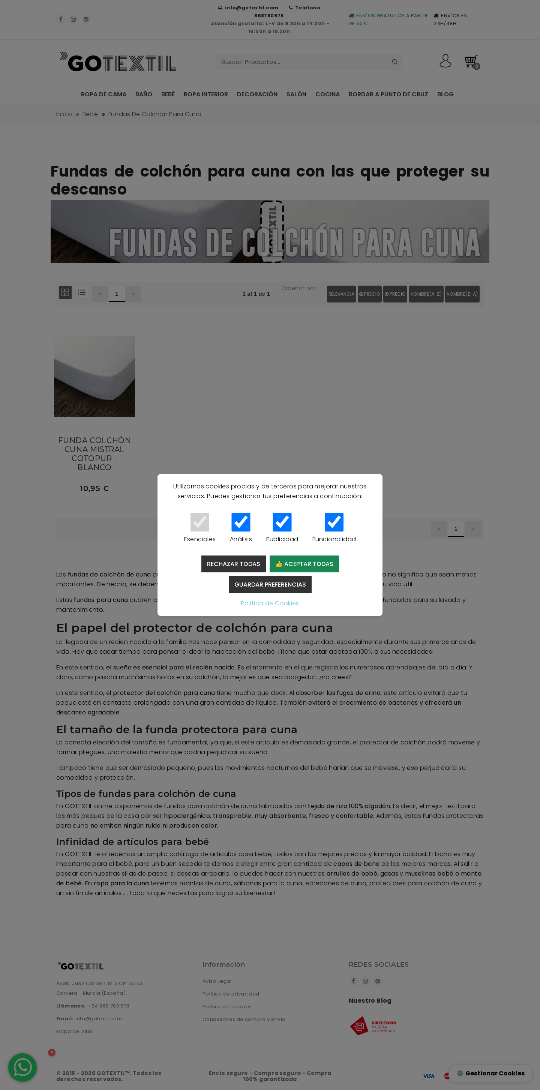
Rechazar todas (233, 564)
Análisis (240, 528)
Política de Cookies (270, 603)
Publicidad (282, 528)
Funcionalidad (334, 528)
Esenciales (200, 528)
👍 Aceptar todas (304, 564)
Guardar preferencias (270, 584)
